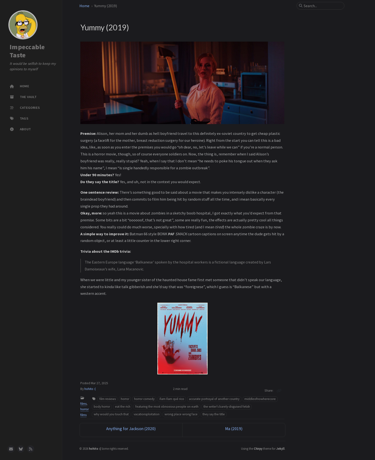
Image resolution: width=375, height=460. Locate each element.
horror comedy (144, 399)
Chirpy (258, 448)
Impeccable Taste (27, 51)
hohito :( (90, 389)
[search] (322, 5)
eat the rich (122, 407)
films (83, 404)
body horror (102, 407)
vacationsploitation (147, 414)
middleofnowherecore (260, 399)
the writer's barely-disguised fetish (227, 407)
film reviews (107, 399)
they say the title (214, 414)
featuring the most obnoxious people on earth (167, 407)
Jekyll (280, 448)
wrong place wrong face (181, 414)
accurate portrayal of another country (214, 399)
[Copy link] (278, 390)
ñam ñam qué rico (172, 399)
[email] (11, 449)
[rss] (30, 449)
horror (125, 399)
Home (84, 5)
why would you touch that (111, 414)
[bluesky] (20, 449)
